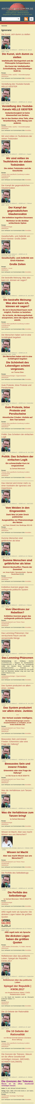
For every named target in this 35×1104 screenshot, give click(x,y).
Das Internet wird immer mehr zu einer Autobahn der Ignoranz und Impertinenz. (16, 485)
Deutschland (5, 1002)
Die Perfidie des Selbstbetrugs (14, 873)
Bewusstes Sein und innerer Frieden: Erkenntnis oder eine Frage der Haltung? (14, 741)
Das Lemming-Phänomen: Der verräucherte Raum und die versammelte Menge (15, 635)
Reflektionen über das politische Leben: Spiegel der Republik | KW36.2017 (15, 958)
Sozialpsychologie (6, 227)
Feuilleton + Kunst (6, 268)
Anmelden (28, 78)
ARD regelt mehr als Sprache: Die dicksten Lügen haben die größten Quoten (16, 914)
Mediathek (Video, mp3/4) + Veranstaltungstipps (15, 74)
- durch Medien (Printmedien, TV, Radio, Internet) (16, 946)
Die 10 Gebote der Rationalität (15, 1011)
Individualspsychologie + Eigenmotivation (13, 376)
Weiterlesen (4, 76)
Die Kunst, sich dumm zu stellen (15, 34)
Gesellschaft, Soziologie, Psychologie (12, 1096)
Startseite (4, 25)
